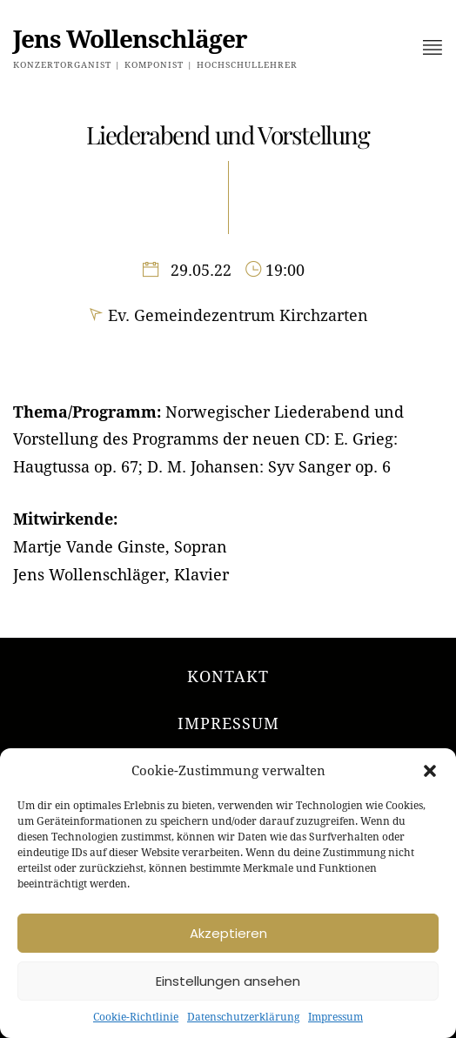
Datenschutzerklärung (243, 1017)
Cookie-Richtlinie (135, 1017)
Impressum (335, 1017)
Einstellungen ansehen (228, 981)
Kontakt (228, 676)
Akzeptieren (228, 933)
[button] (430, 771)
